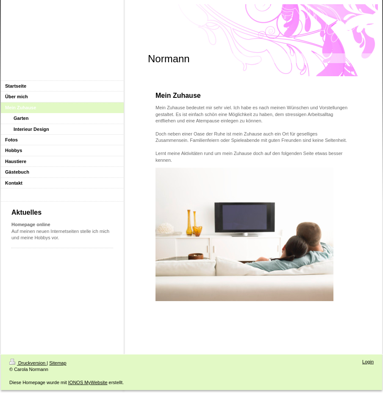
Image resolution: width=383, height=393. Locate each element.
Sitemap (57, 362)
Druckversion (28, 362)
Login (368, 361)
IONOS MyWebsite (88, 382)
